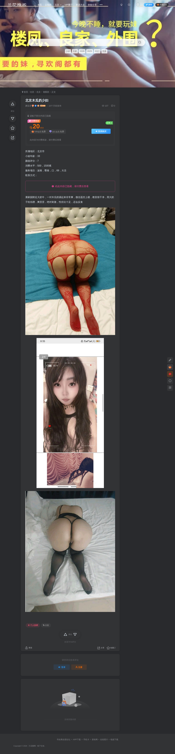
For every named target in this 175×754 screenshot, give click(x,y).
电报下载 (114, 739)
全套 (46, 625)
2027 (97, 51)
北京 (38, 92)
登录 (61, 667)
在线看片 (104, 739)
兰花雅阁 (32, 746)
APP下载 (77, 739)
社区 (32, 92)
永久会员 (56, 131)
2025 (89, 51)
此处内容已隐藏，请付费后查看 (70, 186)
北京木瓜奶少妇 (36, 100)
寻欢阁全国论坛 (63, 739)
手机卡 (86, 739)
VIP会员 (39, 131)
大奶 (75, 51)
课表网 (95, 739)
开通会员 (161, 5)
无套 (104, 51)
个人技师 (33, 625)
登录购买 (101, 131)
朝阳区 (46, 92)
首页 (25, 92)
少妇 (68, 51)
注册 (79, 667)
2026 (82, 51)
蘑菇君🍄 (29, 106)
